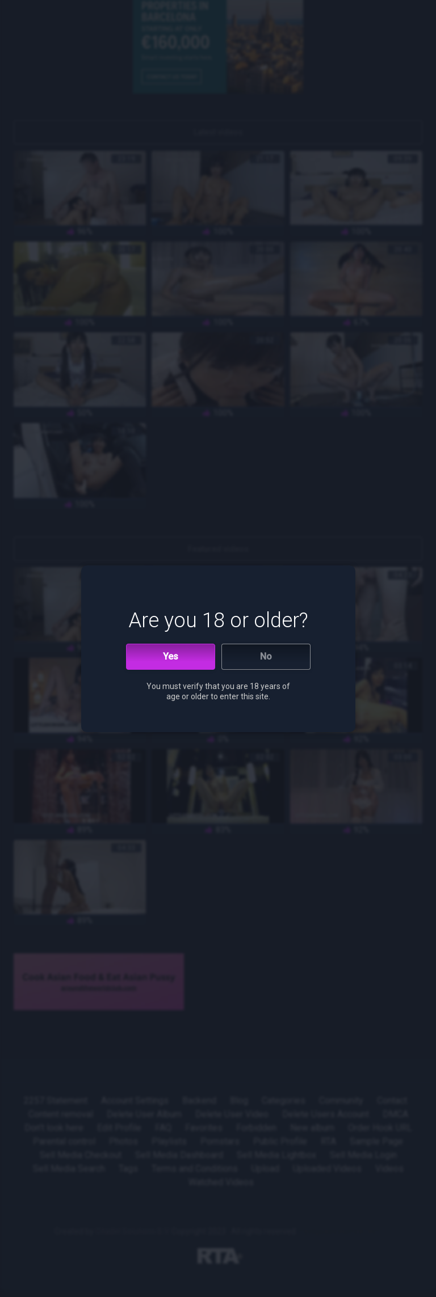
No (266, 656)
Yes (170, 656)
